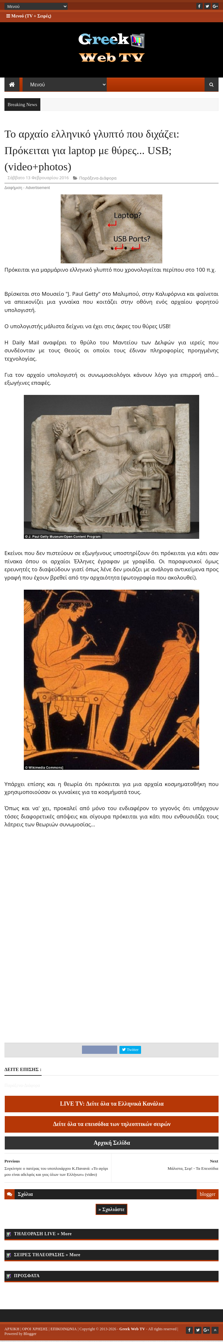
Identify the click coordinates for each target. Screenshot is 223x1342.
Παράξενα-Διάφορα (97, 179)
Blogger (30, 1335)
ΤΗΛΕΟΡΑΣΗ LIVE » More (43, 1235)
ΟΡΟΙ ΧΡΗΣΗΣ (35, 1330)
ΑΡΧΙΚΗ (11, 1330)
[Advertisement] (111, 993)
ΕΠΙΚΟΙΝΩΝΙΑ (64, 1330)
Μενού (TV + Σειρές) (28, 16)
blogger (207, 1195)
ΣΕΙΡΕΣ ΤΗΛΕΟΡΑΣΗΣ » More (47, 1256)
